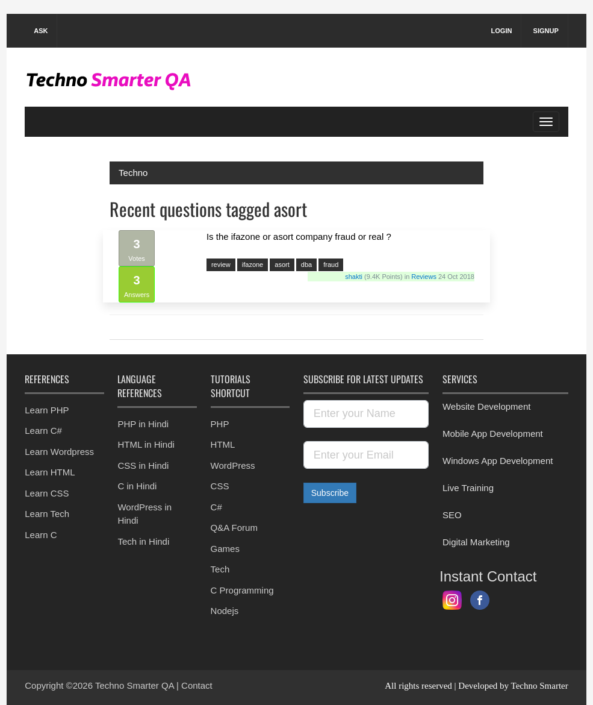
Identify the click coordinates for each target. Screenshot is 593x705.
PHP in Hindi (143, 424)
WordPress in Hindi (144, 514)
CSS (220, 486)
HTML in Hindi (145, 444)
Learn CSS (47, 493)
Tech (220, 569)
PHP (220, 424)
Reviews (423, 276)
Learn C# (43, 430)
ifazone (252, 264)
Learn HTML (50, 472)
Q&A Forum (234, 527)
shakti (354, 276)
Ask (41, 30)
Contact (197, 685)
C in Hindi (137, 486)
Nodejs (225, 611)
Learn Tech (47, 514)
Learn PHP (47, 410)
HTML (223, 444)
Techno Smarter (539, 686)
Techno (133, 173)
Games (225, 549)
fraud (330, 264)
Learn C (41, 535)
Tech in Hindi (143, 541)
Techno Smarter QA (135, 685)
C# (216, 507)
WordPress (233, 465)
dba (306, 264)
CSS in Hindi (143, 465)
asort (282, 264)
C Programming (242, 590)
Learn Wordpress (59, 451)
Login (501, 30)
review (221, 264)
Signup (546, 30)
